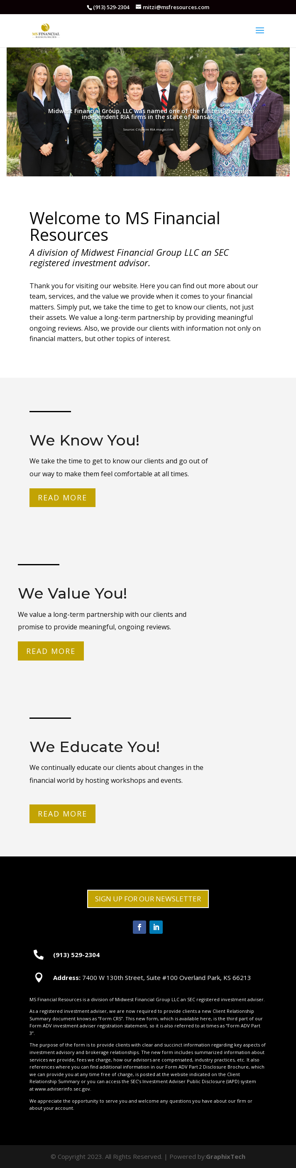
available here (195, 1018)
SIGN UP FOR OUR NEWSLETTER (148, 898)
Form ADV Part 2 (183, 1067)
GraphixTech (225, 1156)
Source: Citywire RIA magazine (148, 129)
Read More (63, 498)
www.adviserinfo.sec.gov (62, 1089)
